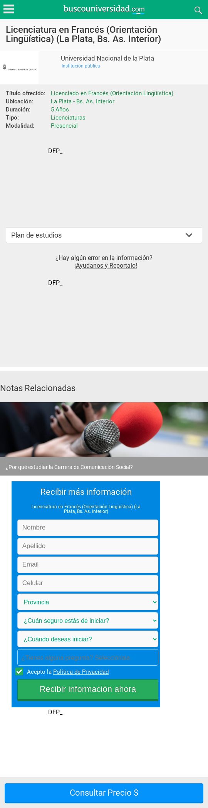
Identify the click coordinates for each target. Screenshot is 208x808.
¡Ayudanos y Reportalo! (105, 265)
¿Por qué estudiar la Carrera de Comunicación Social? (69, 467)
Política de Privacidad (81, 671)
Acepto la (66, 671)
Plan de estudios (36, 235)
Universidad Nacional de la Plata (107, 58)
